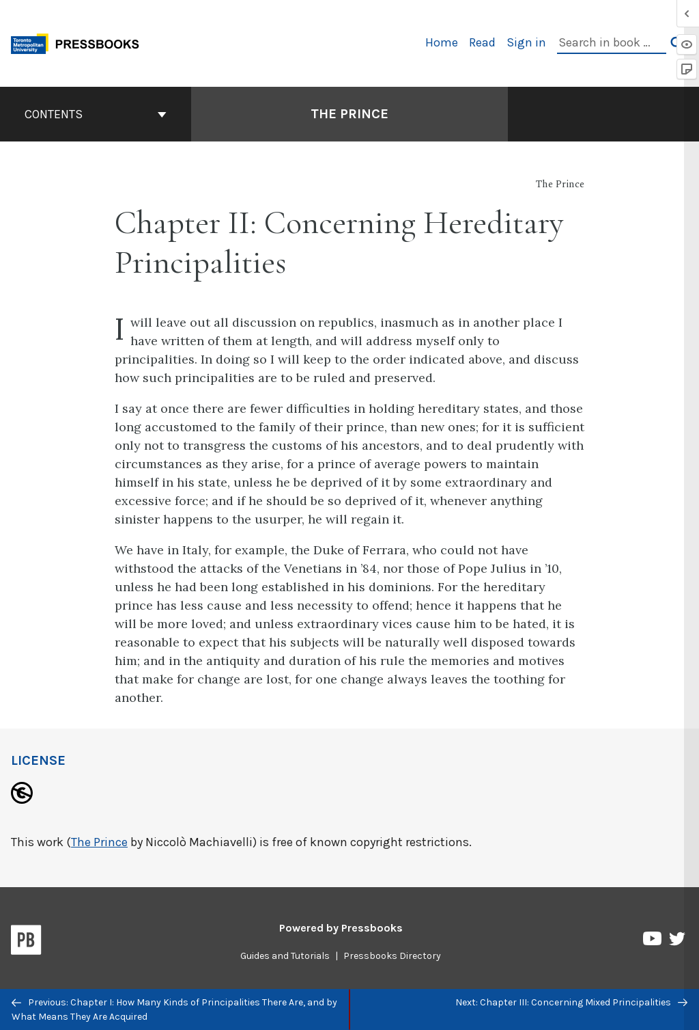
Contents (96, 114)
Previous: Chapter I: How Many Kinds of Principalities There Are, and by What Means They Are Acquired (174, 1009)
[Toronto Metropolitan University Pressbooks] (80, 42)
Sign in (526, 42)
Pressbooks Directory (392, 956)
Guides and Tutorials (285, 956)
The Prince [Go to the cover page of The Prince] (349, 114)
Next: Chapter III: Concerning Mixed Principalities (571, 1002)
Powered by (341, 927)
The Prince (99, 842)
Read (482, 42)
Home (441, 42)
